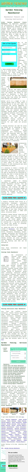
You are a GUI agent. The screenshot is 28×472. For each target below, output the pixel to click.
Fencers (3, 431)
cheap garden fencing (19, 258)
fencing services (12, 292)
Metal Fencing (11, 421)
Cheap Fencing (22, 421)
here (2, 339)
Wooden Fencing (5, 425)
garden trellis (17, 269)
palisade (18, 287)
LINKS (10, 6)
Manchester (12, 229)
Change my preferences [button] (13, 468)
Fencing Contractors (20, 429)
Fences (13, 425)
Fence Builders (21, 424)
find (7, 311)
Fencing (13, 432)
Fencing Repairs (5, 422)
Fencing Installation (7, 426)
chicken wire (11, 278)
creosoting (9, 272)
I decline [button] (15, 465)
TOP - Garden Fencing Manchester (10, 448)
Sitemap (2, 462)
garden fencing (5, 289)
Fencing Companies (11, 419)
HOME (7, 6)
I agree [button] (10, 465)
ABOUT (14, 6)
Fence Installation (14, 438)
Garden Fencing (11, 424)
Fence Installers (17, 422)
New (5, 462)
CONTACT (18, 6)
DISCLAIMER (24, 6)
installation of (21, 255)
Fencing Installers (7, 428)
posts (25, 266)
